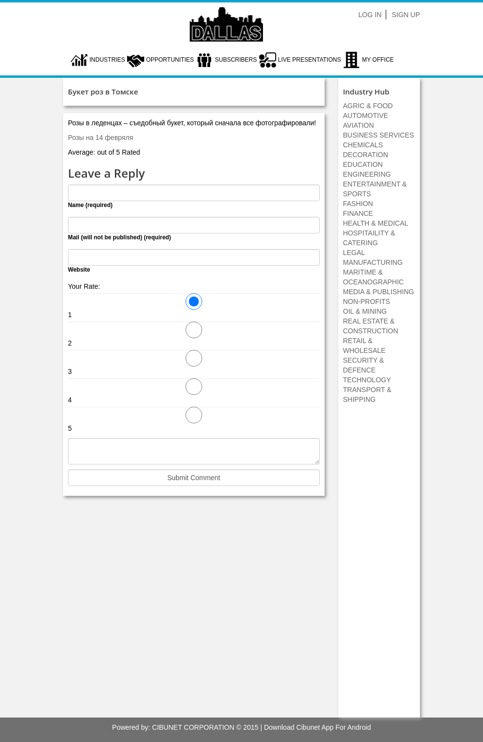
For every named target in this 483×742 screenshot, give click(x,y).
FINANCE (358, 213)
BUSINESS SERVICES (378, 135)
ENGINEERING (367, 174)
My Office (378, 59)
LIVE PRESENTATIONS (309, 59)
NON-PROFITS (366, 301)
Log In (369, 15)
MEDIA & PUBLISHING (378, 292)
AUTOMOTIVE (365, 115)
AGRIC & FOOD (368, 106)
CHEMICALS (363, 145)
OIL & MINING (365, 311)
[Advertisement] (379, 566)
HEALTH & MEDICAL (376, 223)
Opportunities (170, 59)
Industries (107, 59)
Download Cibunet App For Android (317, 727)
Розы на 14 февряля (100, 137)
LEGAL (354, 252)
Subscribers (236, 59)
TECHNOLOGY (367, 380)
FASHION (358, 204)
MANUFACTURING (373, 262)
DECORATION (365, 155)
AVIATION (358, 125)
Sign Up (406, 15)
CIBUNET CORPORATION (193, 727)
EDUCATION (363, 164)
